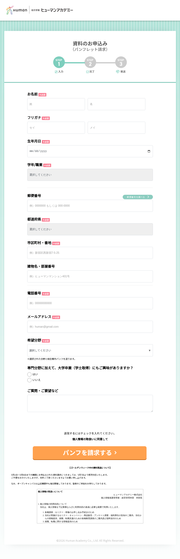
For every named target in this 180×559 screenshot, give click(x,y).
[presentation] (90, 424)
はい (35, 374)
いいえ (36, 380)
